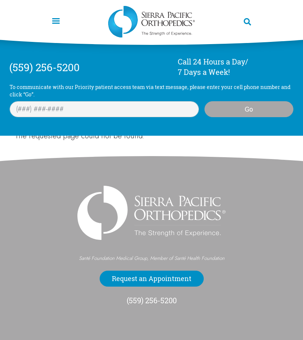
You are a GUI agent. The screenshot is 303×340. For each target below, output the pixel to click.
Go (249, 109)
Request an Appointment (152, 278)
